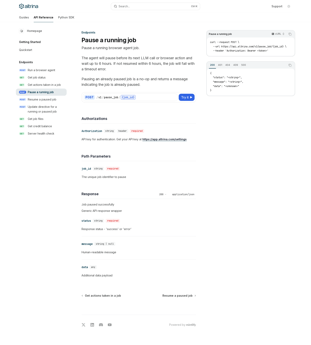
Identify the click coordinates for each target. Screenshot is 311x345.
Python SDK (66, 19)
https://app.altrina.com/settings (164, 138)
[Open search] (155, 6)
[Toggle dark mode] (289, 6)
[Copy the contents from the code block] (290, 34)
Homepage (30, 31)
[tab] (212, 65)
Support (277, 6)
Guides (24, 19)
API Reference (43, 19)
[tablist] (246, 65)
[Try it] (187, 97)
